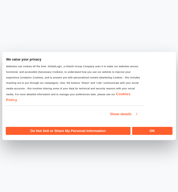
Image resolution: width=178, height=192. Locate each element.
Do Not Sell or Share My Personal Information (68, 131)
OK (152, 131)
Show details (121, 114)
